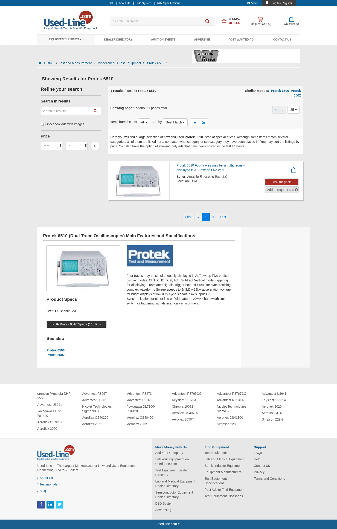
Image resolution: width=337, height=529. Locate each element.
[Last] (223, 217)
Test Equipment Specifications (216, 481)
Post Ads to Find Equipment (224, 489)
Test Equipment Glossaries (224, 496)
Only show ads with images (62, 124)
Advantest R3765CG (186, 393)
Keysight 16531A (274, 400)
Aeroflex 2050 (47, 428)
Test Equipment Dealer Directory (171, 472)
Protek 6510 (157, 63)
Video (252, 3)
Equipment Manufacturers (223, 472)
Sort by (156, 122)
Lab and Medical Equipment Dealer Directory (175, 483)
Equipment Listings (65, 39)
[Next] (213, 217)
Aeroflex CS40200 (95, 417)
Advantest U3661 (94, 400)
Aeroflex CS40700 (185, 413)
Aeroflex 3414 (272, 413)
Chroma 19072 (182, 406)
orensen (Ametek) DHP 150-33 (53, 396)
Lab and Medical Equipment (225, 459)
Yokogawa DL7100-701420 (141, 409)
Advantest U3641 (49, 404)
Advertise (202, 39)
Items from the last (123, 122)
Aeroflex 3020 (272, 406)
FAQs (258, 453)
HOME (50, 63)
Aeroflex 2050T (183, 419)
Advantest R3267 (94, 393)
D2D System (164, 503)
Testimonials (47, 484)
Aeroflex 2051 (92, 424)
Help (257, 459)
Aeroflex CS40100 (50, 422)
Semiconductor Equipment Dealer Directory (174, 495)
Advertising (163, 510)
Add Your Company (169, 453)
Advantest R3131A (230, 400)
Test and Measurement (77, 63)
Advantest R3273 (139, 393)
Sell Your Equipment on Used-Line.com (172, 461)
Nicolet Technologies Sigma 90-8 (97, 409)
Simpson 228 (226, 424)
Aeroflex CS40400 (140, 417)
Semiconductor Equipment (223, 466)
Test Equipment (216, 453)
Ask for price (282, 182)
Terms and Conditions (269, 478)
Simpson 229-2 (272, 419)
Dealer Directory (118, 39)
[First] (188, 217)
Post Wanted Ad (241, 39)
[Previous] (198, 217)
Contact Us (282, 39)
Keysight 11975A (184, 400)
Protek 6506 (280, 91)
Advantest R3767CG (231, 393)
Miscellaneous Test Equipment (121, 63)
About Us (45, 478)
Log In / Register (282, 3)
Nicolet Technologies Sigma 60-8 (231, 409)
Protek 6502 (55, 355)
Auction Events (163, 39)
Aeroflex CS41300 (230, 417)
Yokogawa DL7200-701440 (51, 413)
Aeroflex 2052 (137, 424)
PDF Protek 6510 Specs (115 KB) (76, 324)
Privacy (259, 472)
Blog (41, 491)
